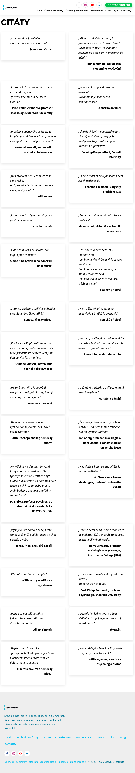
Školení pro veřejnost (77, 10)
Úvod (39, 10)
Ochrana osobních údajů (43, 762)
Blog (123, 737)
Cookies (63, 762)
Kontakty (126, 10)
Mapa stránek (78, 762)
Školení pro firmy (53, 10)
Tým (116, 10)
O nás (108, 10)
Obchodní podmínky (15, 762)
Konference (97, 10)
